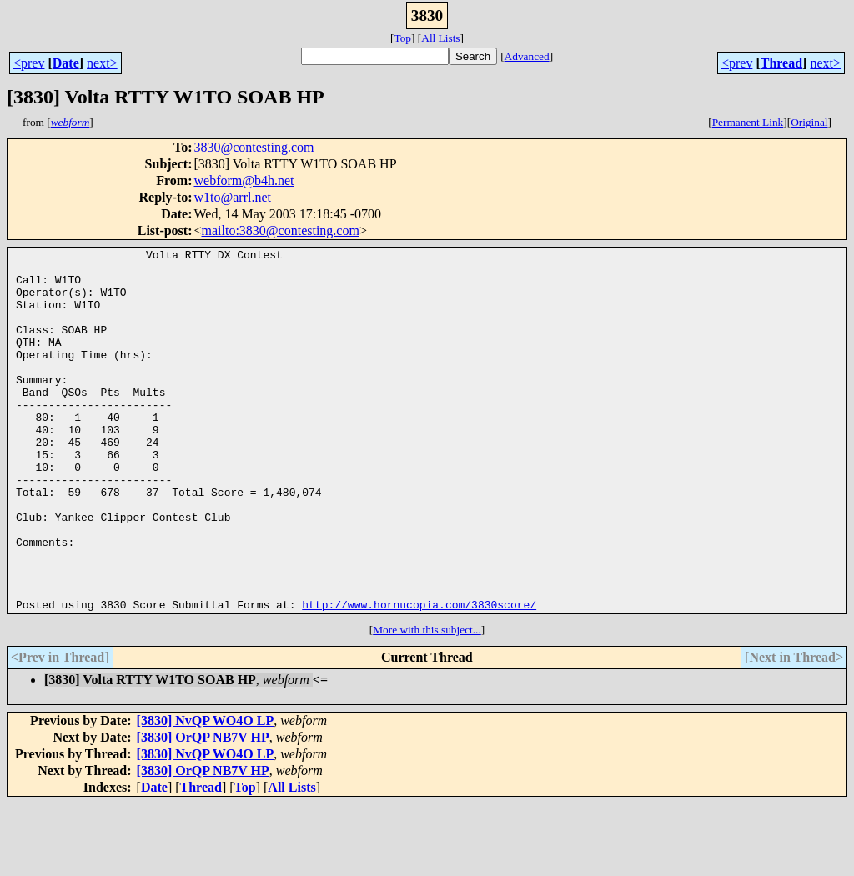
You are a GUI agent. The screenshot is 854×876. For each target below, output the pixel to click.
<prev (28, 63)
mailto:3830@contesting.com (280, 230)
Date (66, 63)
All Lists (440, 38)
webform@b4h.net (243, 180)
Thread (781, 63)
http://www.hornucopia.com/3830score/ (419, 676)
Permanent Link (748, 122)
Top (402, 38)
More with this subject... (427, 702)
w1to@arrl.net (231, 197)
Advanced (527, 56)
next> (102, 63)
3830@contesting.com (253, 147)
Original (809, 122)
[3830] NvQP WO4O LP (205, 793)
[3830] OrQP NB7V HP (203, 810)
